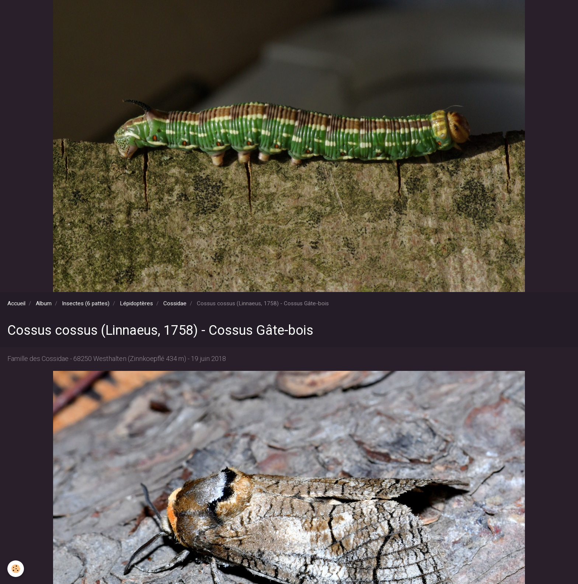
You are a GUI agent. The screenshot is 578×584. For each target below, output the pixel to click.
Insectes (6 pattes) (85, 303)
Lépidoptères (136, 303)
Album (44, 303)
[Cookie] (15, 568)
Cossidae (175, 303)
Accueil (16, 303)
